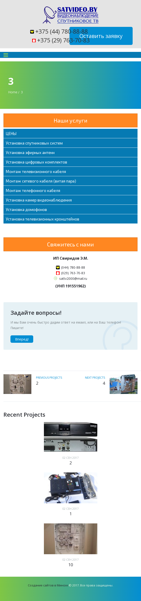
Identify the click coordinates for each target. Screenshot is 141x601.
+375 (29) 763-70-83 (63, 40)
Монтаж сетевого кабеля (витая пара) (41, 181)
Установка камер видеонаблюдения (39, 200)
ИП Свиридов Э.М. (70, 258)
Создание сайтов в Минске (48, 585)
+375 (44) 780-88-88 (61, 31)
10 (70, 564)
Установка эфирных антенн (30, 152)
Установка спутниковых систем (34, 143)
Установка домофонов (26, 209)
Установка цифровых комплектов (36, 162)
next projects (95, 378)
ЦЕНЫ (11, 133)
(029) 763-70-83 (73, 273)
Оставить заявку (101, 36)
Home (12, 92)
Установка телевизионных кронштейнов (42, 219)
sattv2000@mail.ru (73, 278)
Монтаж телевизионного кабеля (36, 171)
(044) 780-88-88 (73, 267)
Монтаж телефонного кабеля (33, 190)
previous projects (49, 378)
